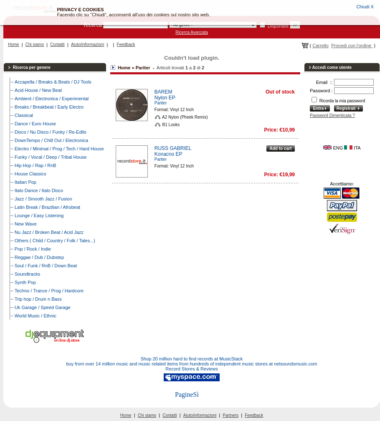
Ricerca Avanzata (191, 32)
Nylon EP (165, 98)
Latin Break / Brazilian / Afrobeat (47, 207)
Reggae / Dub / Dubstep (39, 257)
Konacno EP (168, 154)
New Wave (26, 223)
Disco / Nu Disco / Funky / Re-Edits (50, 131)
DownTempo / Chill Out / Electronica (51, 140)
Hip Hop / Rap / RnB (35, 165)
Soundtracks (27, 273)
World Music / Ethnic (35, 315)
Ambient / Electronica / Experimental (52, 98)
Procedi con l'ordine (351, 45)
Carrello (320, 45)
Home (13, 44)
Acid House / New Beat (38, 90)
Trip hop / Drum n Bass (38, 299)
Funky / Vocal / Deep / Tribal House (50, 157)
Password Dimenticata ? (332, 115)
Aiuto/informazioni (87, 44)
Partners (230, 415)
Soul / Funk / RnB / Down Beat (46, 265)
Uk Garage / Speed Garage (43, 307)
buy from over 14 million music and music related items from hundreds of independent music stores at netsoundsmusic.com (191, 363)
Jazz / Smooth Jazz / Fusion (43, 198)
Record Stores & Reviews (191, 368)
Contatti (57, 44)
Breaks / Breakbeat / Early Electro (49, 106)
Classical (24, 115)
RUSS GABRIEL (173, 148)
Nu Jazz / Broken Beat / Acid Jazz (49, 232)
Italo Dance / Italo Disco (39, 190)
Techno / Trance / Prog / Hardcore (49, 290)
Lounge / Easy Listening (39, 215)
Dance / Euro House (35, 123)
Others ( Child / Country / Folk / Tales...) (55, 240)
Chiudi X (365, 6)
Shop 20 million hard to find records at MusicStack (192, 358)
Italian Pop (25, 182)
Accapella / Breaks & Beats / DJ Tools (53, 81)
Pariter (161, 103)
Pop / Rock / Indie (33, 248)
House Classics (30, 173)
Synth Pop (25, 282)
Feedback (126, 44)
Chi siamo (34, 44)
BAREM (163, 92)
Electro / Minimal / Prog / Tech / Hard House (59, 148)
